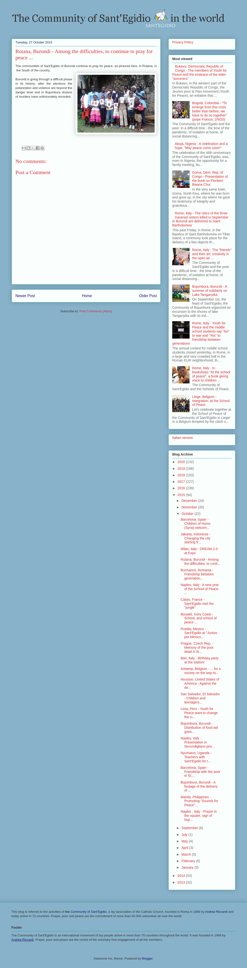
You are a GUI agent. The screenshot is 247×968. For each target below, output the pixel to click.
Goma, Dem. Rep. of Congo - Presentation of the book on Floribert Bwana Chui (210, 178)
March (186, 854)
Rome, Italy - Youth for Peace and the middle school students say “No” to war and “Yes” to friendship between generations (200, 333)
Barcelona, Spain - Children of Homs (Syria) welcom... (195, 524)
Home (87, 296)
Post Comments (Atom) (95, 311)
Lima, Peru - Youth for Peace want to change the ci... (199, 713)
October (187, 514)
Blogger (147, 958)
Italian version (182, 438)
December (189, 501)
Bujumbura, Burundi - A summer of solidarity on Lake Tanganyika (209, 291)
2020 (182, 462)
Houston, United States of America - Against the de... (200, 683)
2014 (182, 876)
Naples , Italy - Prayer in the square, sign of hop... (199, 816)
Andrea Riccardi (216, 911)
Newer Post (25, 296)
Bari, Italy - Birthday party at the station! (200, 660)
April (185, 848)
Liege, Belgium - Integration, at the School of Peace (211, 401)
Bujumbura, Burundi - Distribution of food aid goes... (199, 728)
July (184, 835)
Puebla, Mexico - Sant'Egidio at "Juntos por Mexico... (199, 633)
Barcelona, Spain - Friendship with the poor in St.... (200, 772)
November (189, 507)
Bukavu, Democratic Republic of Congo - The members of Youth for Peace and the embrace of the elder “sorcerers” (199, 72)
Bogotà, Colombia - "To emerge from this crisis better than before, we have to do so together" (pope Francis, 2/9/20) (209, 111)
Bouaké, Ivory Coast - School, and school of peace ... (199, 618)
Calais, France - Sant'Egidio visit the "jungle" (197, 604)
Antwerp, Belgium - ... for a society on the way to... (201, 671)
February (188, 861)
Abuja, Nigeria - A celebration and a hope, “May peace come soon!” (201, 146)
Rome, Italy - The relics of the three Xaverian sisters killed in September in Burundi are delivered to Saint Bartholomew (200, 219)
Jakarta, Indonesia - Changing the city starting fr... (195, 538)
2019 (182, 468)
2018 (182, 475)
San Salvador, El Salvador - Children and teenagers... (200, 698)
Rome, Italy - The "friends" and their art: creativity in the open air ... (212, 254)
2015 (182, 495)
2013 (182, 882)
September (190, 828)
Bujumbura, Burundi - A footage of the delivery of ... (199, 786)
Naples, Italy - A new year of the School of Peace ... (200, 589)
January (187, 867)
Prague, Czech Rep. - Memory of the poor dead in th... (197, 647)
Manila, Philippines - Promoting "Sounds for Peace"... (199, 801)
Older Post (148, 296)
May (185, 841)
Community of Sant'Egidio (89, 911)
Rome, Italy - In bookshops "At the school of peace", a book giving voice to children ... (211, 374)
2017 (182, 482)
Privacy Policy (182, 42)
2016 (182, 488)
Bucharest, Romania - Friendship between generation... (197, 574)
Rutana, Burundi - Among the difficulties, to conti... (200, 562)
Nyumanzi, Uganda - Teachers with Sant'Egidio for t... (196, 757)
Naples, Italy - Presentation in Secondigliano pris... (198, 742)
